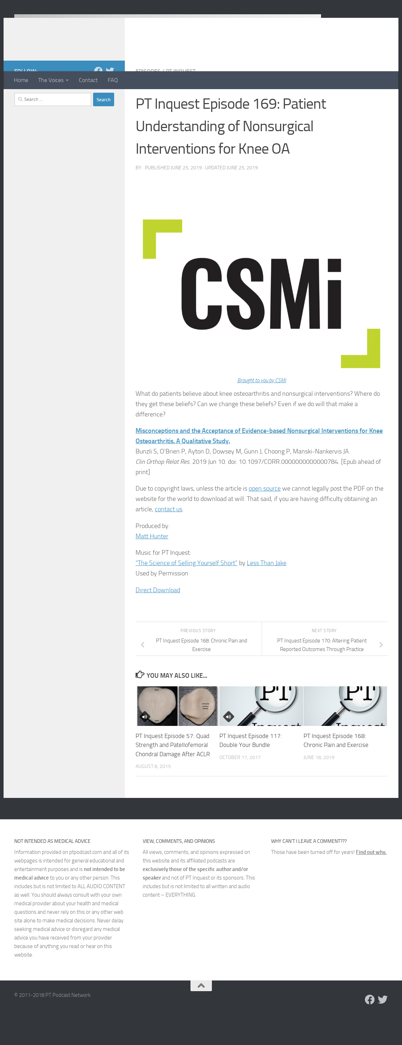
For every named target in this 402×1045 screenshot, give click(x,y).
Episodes (148, 99)
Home (21, 80)
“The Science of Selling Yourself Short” (187, 591)
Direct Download (158, 619)
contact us (168, 538)
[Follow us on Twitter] (110, 99)
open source (265, 517)
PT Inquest (180, 99)
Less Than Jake (266, 591)
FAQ (113, 80)
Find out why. (371, 880)
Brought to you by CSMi (261, 409)
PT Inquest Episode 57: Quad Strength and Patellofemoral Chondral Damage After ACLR (173, 773)
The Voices (50, 80)
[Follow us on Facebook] (98, 99)
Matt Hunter (152, 565)
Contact (88, 80)
